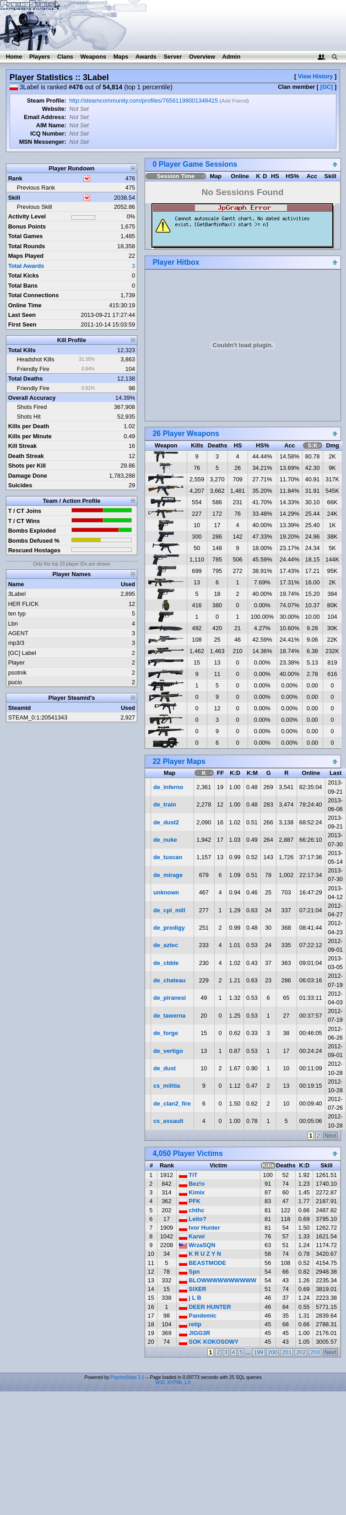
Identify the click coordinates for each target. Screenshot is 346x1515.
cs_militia (166, 1085)
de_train (164, 804)
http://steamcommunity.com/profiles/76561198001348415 (143, 100)
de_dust (164, 1068)
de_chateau (169, 980)
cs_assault (168, 1120)
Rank (15, 178)
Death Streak (26, 455)
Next (330, 1135)
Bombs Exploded (32, 530)
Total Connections (33, 295)
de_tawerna (169, 1015)
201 (287, 1352)
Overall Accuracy (32, 397)
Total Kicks (23, 275)
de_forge (165, 1033)
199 (258, 1352)
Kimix (192, 1192)
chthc (192, 1210)
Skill (14, 197)
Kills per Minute (30, 436)
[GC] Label (22, 652)
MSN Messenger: (42, 141)
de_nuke (165, 839)
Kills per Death (28, 426)
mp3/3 (16, 642)
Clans (65, 56)
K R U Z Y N (200, 1253)
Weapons (93, 56)
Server (173, 56)
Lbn (13, 623)
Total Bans (23, 285)
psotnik (17, 672)
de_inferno (168, 787)
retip (190, 1324)
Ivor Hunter (199, 1227)
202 (301, 1352)
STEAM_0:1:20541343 (37, 717)
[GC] (326, 86)
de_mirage (168, 875)
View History (315, 76)
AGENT (18, 633)
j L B (190, 1297)
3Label (17, 593)
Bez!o (192, 1183)
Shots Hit (29, 416)
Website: (54, 108)
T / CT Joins (25, 510)
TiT (188, 1175)
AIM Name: (51, 125)
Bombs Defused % (33, 540)
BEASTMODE (202, 1262)
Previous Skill (34, 206)
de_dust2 (166, 822)
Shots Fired (32, 406)
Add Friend (234, 101)
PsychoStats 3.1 (127, 1377)
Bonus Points (27, 226)
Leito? (192, 1218)
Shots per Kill (27, 465)
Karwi (192, 1236)
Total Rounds (26, 246)
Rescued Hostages (34, 550)
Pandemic (197, 1315)
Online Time (25, 305)
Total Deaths (25, 378)
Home (14, 56)
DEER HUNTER (205, 1306)
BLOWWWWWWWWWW (217, 1280)
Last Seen (22, 314)
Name (16, 584)
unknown (166, 892)
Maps (121, 56)
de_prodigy (169, 927)
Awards (146, 56)
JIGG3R (195, 1333)
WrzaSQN (197, 1245)
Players (39, 56)
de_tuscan (167, 857)
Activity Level (27, 216)
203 (315, 1352)
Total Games (25, 236)
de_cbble (165, 962)
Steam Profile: (46, 100)
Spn (189, 1271)
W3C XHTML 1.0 (173, 1382)
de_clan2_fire (172, 1103)
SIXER (192, 1289)
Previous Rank (36, 187)
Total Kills (22, 350)
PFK (189, 1201)
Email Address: (45, 117)
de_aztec (165, 945)
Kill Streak (22, 445)
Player (16, 662)
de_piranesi (169, 997)
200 (272, 1352)
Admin (231, 56)
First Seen (22, 324)
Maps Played (26, 255)
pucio (15, 682)
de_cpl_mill (169, 910)
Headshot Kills (35, 359)
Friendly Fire (33, 368)
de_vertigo (168, 1050)
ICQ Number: (48, 133)
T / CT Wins (24, 521)
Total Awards (26, 265)
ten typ (17, 613)
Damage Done (27, 475)
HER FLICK (23, 603)
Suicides (20, 485)
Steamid (19, 707)
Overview (202, 56)
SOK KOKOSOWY (208, 1341)
